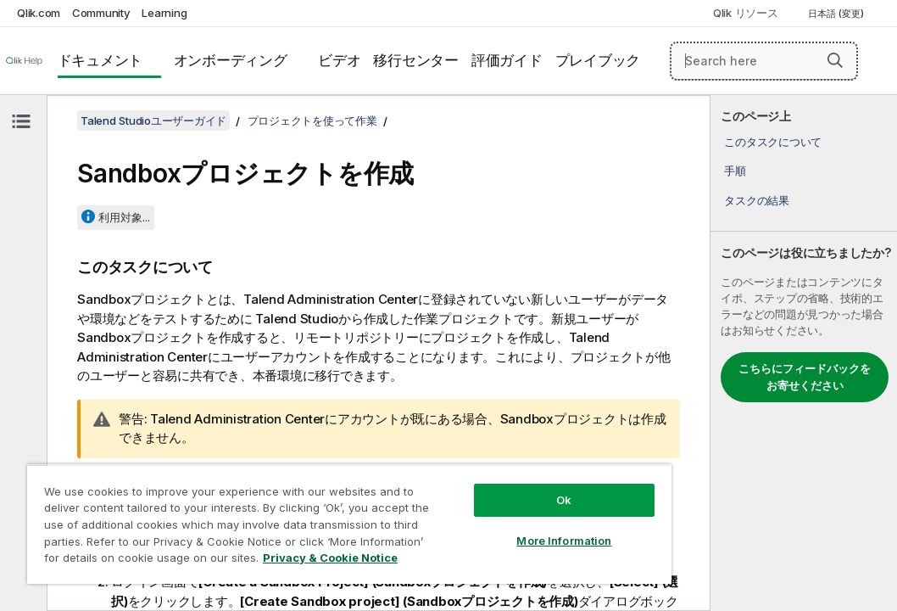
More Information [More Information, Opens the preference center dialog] (458, 511)
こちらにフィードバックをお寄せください (804, 377)
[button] (835, 60)
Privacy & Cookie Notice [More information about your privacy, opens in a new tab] (142, 561)
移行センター (416, 60)
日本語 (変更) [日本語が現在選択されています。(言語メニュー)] (837, 14)
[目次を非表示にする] (21, 121)
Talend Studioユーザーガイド (153, 120)
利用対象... (124, 217)
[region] (287, 509)
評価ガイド (507, 60)
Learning (164, 13)
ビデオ (339, 60)
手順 (735, 170)
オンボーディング (230, 60)
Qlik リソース (745, 13)
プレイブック (598, 60)
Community (101, 13)
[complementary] (803, 353)
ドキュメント (100, 60)
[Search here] (763, 61)
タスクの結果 (756, 200)
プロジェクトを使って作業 (312, 120)
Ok (458, 470)
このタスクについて (773, 142)
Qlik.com (38, 13)
